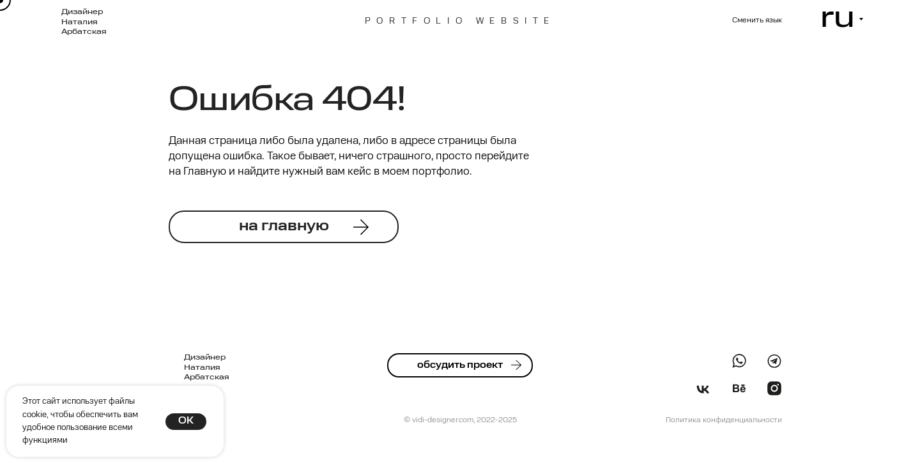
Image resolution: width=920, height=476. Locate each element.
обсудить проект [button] (460, 365)
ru (837, 18)
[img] (774, 361)
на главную (284, 226)
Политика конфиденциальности (724, 420)
